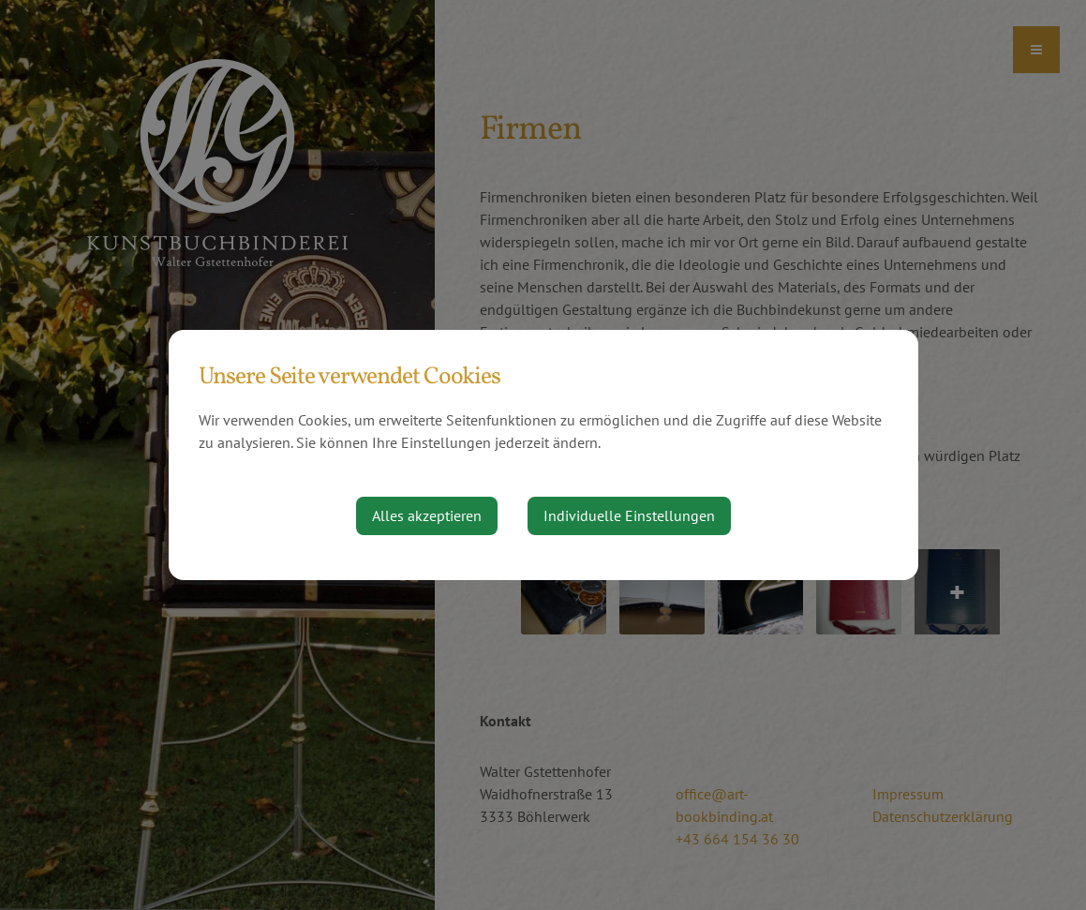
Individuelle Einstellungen (629, 515)
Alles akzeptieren (427, 515)
